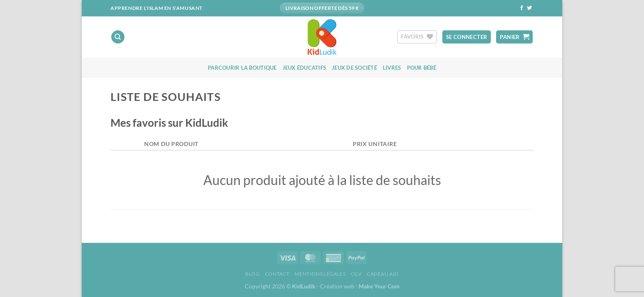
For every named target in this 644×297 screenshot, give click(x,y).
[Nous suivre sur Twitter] (529, 8)
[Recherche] (117, 37)
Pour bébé (421, 67)
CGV (356, 274)
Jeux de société (354, 67)
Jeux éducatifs (305, 67)
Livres (392, 67)
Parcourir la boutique (242, 67)
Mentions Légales (319, 274)
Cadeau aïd (383, 274)
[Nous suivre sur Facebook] (521, 8)
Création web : (360, 286)
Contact (277, 274)
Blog (252, 274)
